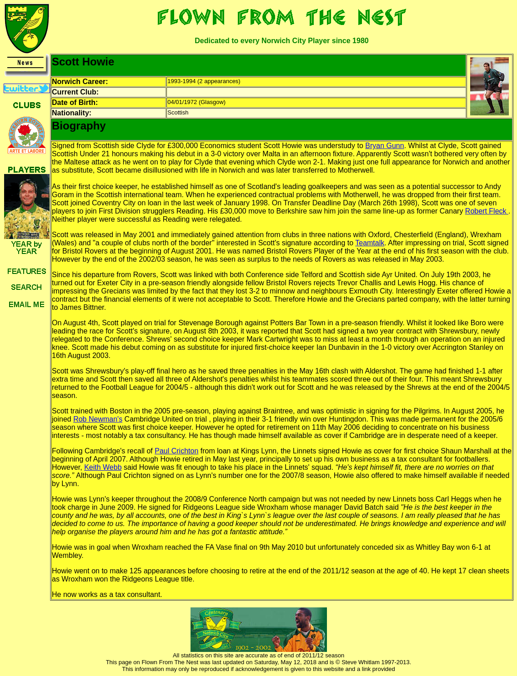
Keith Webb (102, 467)
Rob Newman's (97, 419)
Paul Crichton (176, 451)
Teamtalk (369, 243)
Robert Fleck (486, 211)
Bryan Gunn (384, 145)
